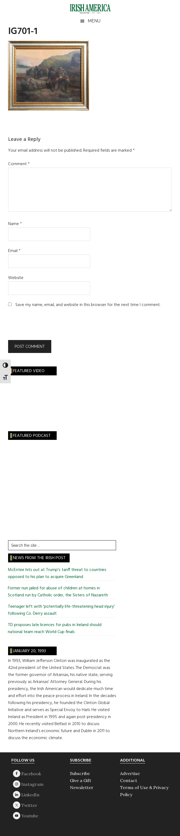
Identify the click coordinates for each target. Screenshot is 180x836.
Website (15, 277)
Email (14, 250)
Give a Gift (80, 780)
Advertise (130, 773)
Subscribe (80, 773)
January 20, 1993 (29, 651)
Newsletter (81, 787)
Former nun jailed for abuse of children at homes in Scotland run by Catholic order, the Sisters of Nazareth (58, 592)
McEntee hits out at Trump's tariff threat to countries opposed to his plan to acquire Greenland (57, 573)
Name (15, 223)
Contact (128, 780)
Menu (94, 20)
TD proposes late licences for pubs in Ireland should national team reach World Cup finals (54, 628)
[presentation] (44, 326)
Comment (19, 164)
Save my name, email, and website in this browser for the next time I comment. (87, 304)
